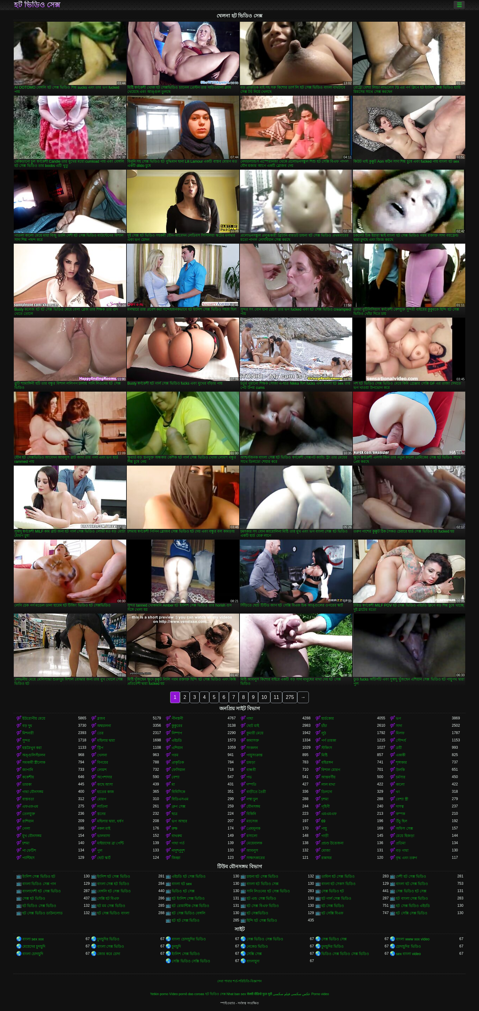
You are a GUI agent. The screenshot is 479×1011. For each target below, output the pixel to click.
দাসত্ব (400, 806)
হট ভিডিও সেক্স (37, 5)
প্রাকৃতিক (178, 762)
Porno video (320, 994)
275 (290, 697)
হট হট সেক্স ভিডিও (185, 920)
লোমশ (102, 770)
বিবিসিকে (178, 792)
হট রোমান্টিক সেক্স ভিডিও (190, 906)
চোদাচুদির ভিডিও (408, 946)
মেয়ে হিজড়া (405, 836)
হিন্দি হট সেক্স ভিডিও (262, 920)
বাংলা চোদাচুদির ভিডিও (189, 939)
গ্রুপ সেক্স (178, 806)
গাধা (250, 718)
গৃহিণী (325, 806)
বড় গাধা (402, 850)
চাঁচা (324, 726)
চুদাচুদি (176, 946)
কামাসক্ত (253, 740)
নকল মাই (103, 828)
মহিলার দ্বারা (106, 740)
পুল (99, 850)
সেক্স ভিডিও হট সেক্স (411, 891)
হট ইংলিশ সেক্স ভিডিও (188, 898)
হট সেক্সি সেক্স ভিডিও (411, 913)
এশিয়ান (177, 748)
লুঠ (323, 733)
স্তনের (101, 814)
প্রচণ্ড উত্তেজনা (332, 843)
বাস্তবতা (28, 799)
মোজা (325, 850)
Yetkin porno (159, 994)
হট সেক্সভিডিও (257, 913)
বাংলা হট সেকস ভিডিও (338, 884)
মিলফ (400, 733)
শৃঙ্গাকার (401, 762)
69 (323, 821)
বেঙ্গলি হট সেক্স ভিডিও (114, 891)
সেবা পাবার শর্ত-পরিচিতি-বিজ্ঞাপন (239, 981)
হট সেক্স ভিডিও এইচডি (413, 906)
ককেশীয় (28, 777)
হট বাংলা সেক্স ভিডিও (412, 898)
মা (173, 784)
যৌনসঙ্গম (253, 806)
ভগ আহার (179, 821)
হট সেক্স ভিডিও (332, 906)
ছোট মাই (253, 726)
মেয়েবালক (254, 843)
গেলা (26, 828)
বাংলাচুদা (253, 961)
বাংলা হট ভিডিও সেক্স (263, 884)
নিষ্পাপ (177, 733)
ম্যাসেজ (252, 821)
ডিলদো (326, 792)
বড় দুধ (27, 726)
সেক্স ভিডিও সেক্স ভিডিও (265, 939)
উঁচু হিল (401, 821)
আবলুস (252, 850)
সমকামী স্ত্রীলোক (33, 762)
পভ (249, 777)
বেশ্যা (175, 777)
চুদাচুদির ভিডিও (108, 939)
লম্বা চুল (252, 799)
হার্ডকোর (327, 718)
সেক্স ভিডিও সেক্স (334, 939)
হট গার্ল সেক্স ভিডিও (336, 898)
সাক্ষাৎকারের (256, 858)
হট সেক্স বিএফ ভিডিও (263, 906)
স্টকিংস (326, 748)
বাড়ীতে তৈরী (256, 792)
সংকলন (252, 748)
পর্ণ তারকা (328, 740)
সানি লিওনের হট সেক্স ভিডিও (268, 891)
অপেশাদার (104, 777)
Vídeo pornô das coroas (186, 994)
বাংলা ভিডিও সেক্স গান (39, 884)
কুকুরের (177, 726)
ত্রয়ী (399, 748)
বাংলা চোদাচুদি (32, 954)
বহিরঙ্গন (327, 762)
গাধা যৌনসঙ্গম (32, 792)
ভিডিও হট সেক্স (183, 891)
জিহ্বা (176, 858)
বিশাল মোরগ (330, 770)
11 (276, 697)
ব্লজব (101, 718)
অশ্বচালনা (104, 726)
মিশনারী (28, 733)
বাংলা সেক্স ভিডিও (110, 946)
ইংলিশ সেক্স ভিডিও (186, 954)
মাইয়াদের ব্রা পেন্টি (110, 843)
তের (100, 733)
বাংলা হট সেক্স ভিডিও (412, 884)
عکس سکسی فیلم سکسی (291, 994)
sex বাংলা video (408, 954)
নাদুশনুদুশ (178, 850)
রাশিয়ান (28, 821)
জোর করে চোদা (108, 954)
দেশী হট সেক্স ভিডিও (411, 876)
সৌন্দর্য (401, 740)
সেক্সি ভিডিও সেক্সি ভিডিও (191, 961)
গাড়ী (324, 836)
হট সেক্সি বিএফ (332, 913)
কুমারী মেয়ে (255, 733)
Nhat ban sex (236, 994)
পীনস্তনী (177, 718)
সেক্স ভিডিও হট (332, 891)
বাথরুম (177, 836)
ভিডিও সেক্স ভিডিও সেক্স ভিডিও (345, 954)
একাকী (400, 755)
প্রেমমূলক (253, 828)
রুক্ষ (174, 828)
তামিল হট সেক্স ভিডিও (338, 876)
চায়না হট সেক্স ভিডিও (262, 876)
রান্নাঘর (326, 858)
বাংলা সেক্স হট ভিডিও (113, 884)
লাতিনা (102, 806)
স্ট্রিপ (100, 748)
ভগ (398, 718)
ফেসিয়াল (178, 770)
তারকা (26, 784)
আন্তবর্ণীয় (328, 777)
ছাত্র (174, 814)
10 (264, 697)
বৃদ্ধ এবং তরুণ (406, 858)
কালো (400, 784)
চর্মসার (400, 777)
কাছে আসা (105, 784)
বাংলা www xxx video (413, 939)
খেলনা (102, 755)
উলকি (400, 770)
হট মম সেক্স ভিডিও (111, 906)
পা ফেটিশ (29, 850)
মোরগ (101, 799)
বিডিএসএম (180, 799)
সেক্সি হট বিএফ (108, 898)
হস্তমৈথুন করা (32, 748)
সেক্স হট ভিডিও (33, 898)
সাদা (399, 726)
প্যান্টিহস (28, 858)
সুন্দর (26, 740)
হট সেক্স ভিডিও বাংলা (113, 913)
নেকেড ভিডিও (257, 946)
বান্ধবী (251, 770)
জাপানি (27, 770)
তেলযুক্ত (28, 814)
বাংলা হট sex (182, 884)
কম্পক (400, 814)
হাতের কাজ (105, 792)
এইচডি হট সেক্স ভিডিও (189, 876)
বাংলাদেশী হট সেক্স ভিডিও (41, 891)
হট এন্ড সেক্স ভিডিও (261, 898)
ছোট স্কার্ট (104, 858)
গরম (175, 755)
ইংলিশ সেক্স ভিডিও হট (38, 876)
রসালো (252, 836)
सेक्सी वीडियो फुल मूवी (259, 994)
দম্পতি (251, 784)
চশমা (324, 799)
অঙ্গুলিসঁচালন (33, 755)
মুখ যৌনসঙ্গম (32, 836)
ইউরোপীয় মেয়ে (33, 718)
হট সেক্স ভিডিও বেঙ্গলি (188, 913)
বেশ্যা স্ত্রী (402, 799)
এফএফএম (30, 806)
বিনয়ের (102, 762)
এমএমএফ (329, 814)
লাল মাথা (328, 784)
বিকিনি (251, 814)
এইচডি (177, 740)
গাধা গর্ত (178, 843)
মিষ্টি (324, 755)
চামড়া (251, 762)
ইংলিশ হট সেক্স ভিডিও (113, 876)
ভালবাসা (103, 836)
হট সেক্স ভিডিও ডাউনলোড (42, 913)
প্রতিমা (400, 843)
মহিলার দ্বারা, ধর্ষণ (110, 821)
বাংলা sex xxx (33, 939)
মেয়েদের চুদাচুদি (33, 946)
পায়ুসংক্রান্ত (254, 755)
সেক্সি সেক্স (254, 954)
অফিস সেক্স (404, 828)
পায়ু (324, 828)
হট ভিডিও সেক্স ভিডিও (39, 906)
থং (398, 792)
